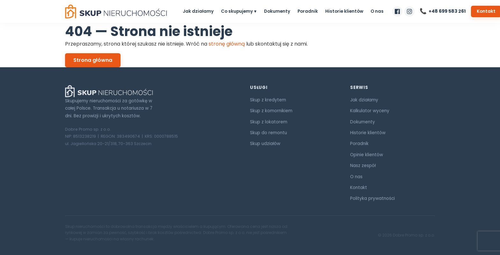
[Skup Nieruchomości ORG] (150, 91)
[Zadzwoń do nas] (443, 11)
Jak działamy (198, 11)
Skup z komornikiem (271, 111)
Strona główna (92, 60)
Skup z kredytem (268, 100)
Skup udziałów (265, 144)
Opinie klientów (366, 155)
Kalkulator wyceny (369, 111)
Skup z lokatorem (268, 122)
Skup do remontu (268, 133)
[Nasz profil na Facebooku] (397, 11)
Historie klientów (344, 11)
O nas (377, 11)
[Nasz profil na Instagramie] (409, 11)
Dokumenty (277, 11)
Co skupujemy (237, 11)
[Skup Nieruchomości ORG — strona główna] (116, 11)
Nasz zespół (363, 166)
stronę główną (227, 43)
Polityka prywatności (372, 198)
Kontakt (358, 188)
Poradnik (308, 11)
